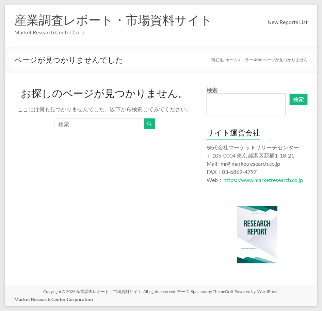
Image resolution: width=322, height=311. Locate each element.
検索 (212, 90)
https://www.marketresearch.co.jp (263, 180)
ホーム (231, 59)
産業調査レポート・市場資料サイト (113, 19)
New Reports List (288, 22)
